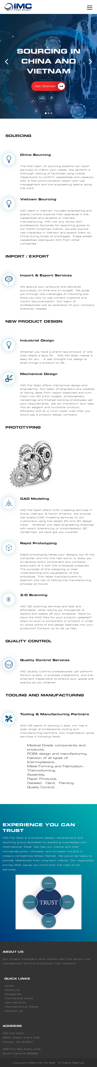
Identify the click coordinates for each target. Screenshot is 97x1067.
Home (9, 985)
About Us (12, 990)
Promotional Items (19, 998)
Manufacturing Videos (21, 1006)
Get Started (50, 86)
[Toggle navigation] (89, 7)
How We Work (15, 1002)
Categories (13, 994)
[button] (6, 61)
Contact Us (14, 1011)
